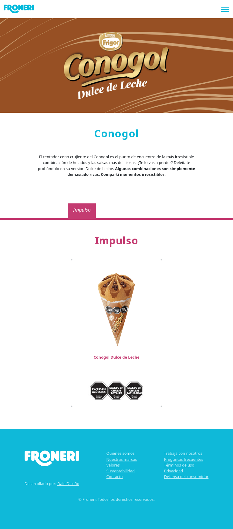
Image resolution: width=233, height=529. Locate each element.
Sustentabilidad (120, 471)
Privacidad (173, 471)
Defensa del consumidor (186, 476)
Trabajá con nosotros (183, 453)
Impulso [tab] (82, 209)
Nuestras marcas (121, 459)
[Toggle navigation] (225, 8)
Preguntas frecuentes (183, 459)
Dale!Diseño (68, 483)
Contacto (114, 476)
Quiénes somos (120, 453)
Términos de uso (179, 465)
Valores (113, 465)
